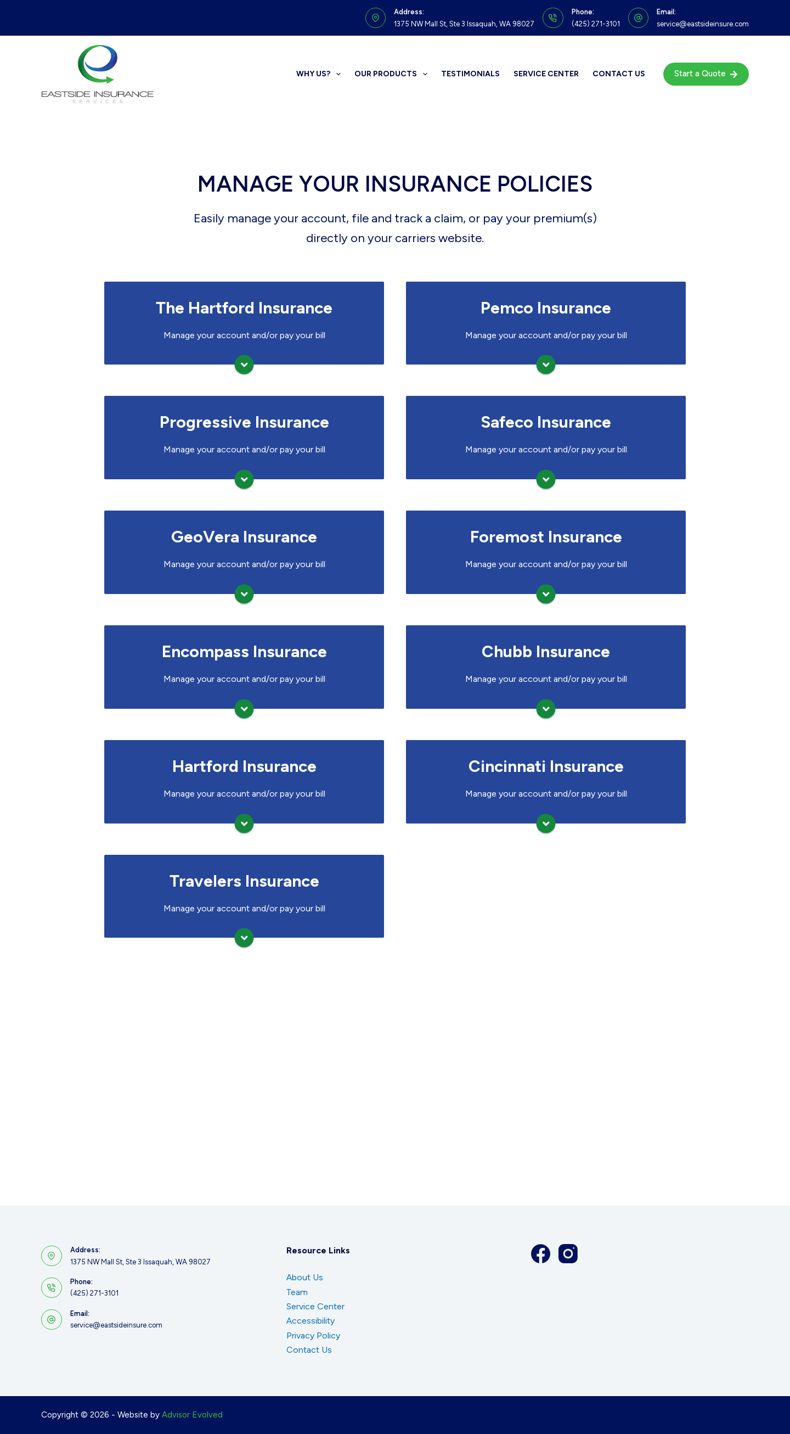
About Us (304, 1277)
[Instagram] (568, 1253)
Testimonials (470, 74)
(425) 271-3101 (596, 24)
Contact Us (618, 74)
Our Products (393, 74)
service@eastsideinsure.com (703, 24)
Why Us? (320, 74)
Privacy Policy (313, 1335)
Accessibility (310, 1320)
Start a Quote (706, 74)
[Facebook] (540, 1253)
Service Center (546, 74)
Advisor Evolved (192, 1415)
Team (297, 1292)
